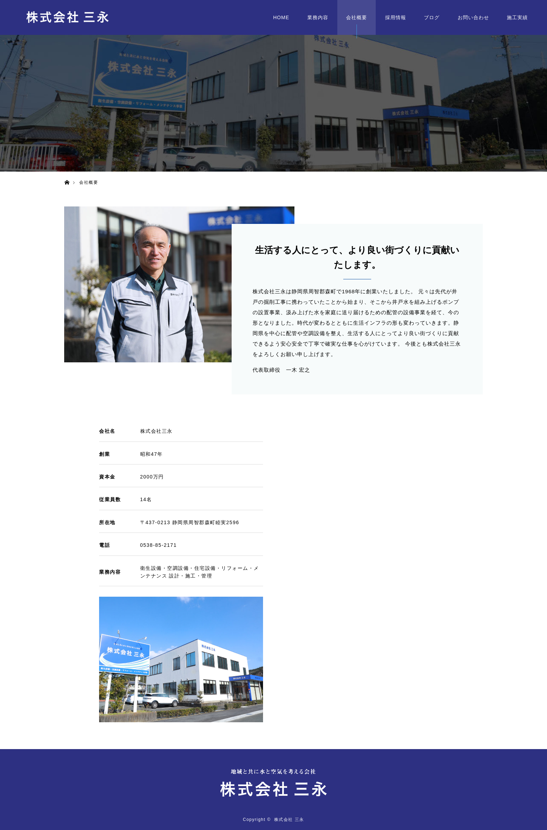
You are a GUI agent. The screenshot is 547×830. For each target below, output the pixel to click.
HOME (281, 17)
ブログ (432, 17)
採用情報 (395, 17)
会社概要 (356, 17)
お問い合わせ (473, 17)
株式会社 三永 (289, 819)
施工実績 (517, 17)
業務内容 (317, 17)
